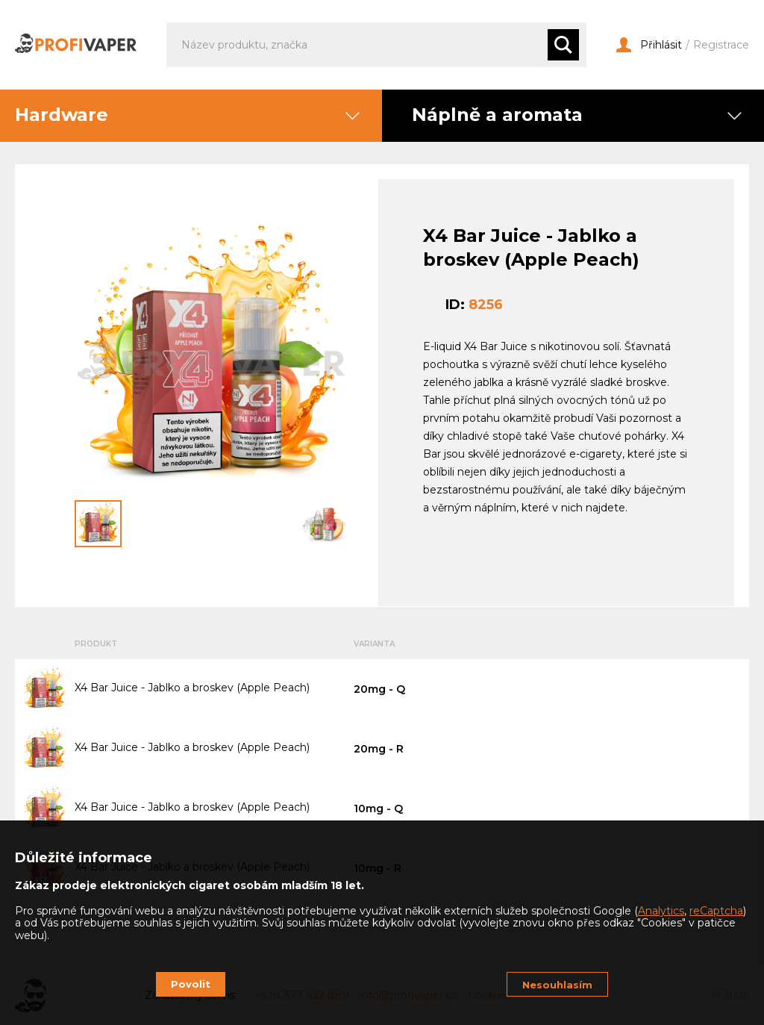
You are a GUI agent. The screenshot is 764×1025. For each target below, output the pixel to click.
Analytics (661, 910)
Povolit (190, 984)
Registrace (721, 45)
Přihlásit (649, 45)
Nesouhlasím (557, 985)
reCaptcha (716, 910)
